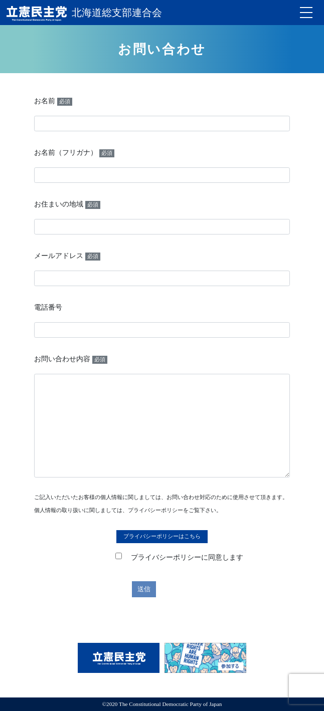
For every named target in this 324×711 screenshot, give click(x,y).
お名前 (53, 101)
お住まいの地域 (67, 204)
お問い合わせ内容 (70, 359)
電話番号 (48, 307)
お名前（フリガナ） (74, 153)
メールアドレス (67, 256)
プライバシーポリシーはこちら (162, 536)
